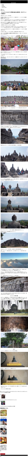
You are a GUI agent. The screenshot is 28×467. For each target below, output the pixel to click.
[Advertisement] (11, 450)
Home (3, 4)
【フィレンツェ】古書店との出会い (6, 388)
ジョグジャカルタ (11, 391)
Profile (3, 5)
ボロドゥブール (20, 391)
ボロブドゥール (25, 391)
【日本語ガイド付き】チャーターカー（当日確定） (8, 24)
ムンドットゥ (2, 392)
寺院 (8, 392)
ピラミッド (15, 391)
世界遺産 (5, 392)
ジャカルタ (7, 391)
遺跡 (9, 392)
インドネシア (3, 391)
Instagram (3, 6)
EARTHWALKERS (13, 2)
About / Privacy (4, 7)
